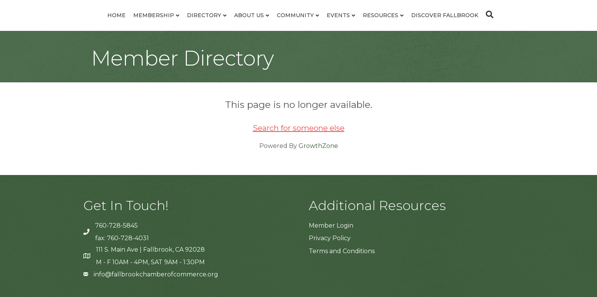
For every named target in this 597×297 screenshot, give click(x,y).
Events (338, 15)
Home (116, 15)
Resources (380, 15)
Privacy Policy (330, 238)
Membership (153, 15)
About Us (249, 15)
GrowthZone (318, 145)
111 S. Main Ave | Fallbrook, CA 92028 (150, 249)
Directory (204, 15)
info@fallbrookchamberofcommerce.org (156, 274)
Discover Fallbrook (444, 15)
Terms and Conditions (342, 251)
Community (295, 15)
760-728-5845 (116, 225)
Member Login (331, 225)
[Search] (487, 14)
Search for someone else (299, 128)
